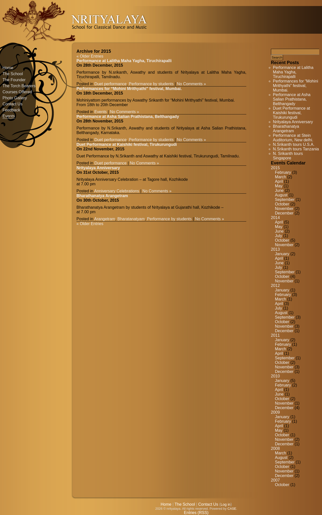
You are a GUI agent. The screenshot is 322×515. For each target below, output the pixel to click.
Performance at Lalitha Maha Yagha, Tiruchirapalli (293, 72)
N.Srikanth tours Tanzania (296, 149)
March (280, 177)
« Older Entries (89, 56)
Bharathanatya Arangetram (286, 128)
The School (13, 74)
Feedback (11, 110)
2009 (275, 412)
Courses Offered (17, 92)
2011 (275, 335)
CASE (231, 508)
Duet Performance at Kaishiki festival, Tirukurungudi (291, 112)
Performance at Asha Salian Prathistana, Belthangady (291, 99)
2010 (275, 376)
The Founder (14, 80)
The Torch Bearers (19, 86)
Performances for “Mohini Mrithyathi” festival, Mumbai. (295, 85)
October (282, 204)
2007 (275, 480)
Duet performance (110, 84)
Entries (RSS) (196, 512)
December (284, 213)
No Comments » (191, 84)
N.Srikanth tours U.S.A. (293, 144)
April (279, 181)
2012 (275, 285)
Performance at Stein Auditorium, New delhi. (293, 137)
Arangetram (104, 219)
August (281, 195)
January (282, 254)
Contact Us (12, 104)
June (279, 190)
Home (8, 68)
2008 (275, 448)
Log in (225, 504)
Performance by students (151, 84)
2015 (275, 168)
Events (9, 116)
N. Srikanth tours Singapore (288, 155)
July (278, 236)
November (284, 208)
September (285, 199)
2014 (275, 218)
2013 (275, 249)
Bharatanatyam (131, 219)
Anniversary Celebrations (116, 191)
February (283, 172)
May (279, 186)
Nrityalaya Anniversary (293, 122)
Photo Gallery (15, 98)
